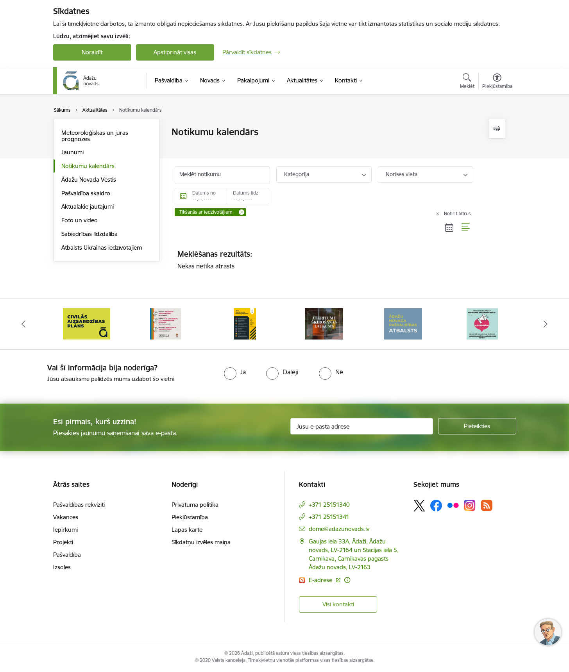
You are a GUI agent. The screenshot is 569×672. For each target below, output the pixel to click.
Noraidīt (92, 52)
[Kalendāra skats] (449, 227)
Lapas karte (187, 529)
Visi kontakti (338, 604)
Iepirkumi (65, 529)
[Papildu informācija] (347, 580)
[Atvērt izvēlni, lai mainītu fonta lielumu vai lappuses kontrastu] (497, 82)
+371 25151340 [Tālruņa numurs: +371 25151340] (329, 504)
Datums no (204, 193)
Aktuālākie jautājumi (87, 206)
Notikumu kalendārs (88, 166)
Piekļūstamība (190, 517)
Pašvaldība (67, 554)
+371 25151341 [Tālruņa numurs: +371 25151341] (329, 516)
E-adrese (321, 580)
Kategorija (296, 174)
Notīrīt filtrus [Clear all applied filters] (457, 213)
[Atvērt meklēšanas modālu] (467, 82)
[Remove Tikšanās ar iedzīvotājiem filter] (241, 212)
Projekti (63, 542)
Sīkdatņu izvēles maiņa (201, 542)
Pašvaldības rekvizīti (79, 504)
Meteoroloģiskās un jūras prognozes (94, 136)
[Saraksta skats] (466, 227)
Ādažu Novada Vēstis (88, 179)
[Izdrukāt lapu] (496, 128)
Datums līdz (245, 193)
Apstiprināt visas (175, 52)
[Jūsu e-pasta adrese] (361, 426)
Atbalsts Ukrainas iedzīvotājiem (101, 247)
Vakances (65, 517)
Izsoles (62, 567)
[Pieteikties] (477, 426)
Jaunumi (72, 152)
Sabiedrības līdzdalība (89, 234)
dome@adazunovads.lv (339, 529)
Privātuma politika (195, 504)
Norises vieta (401, 174)
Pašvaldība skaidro (85, 193)
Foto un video (79, 220)
